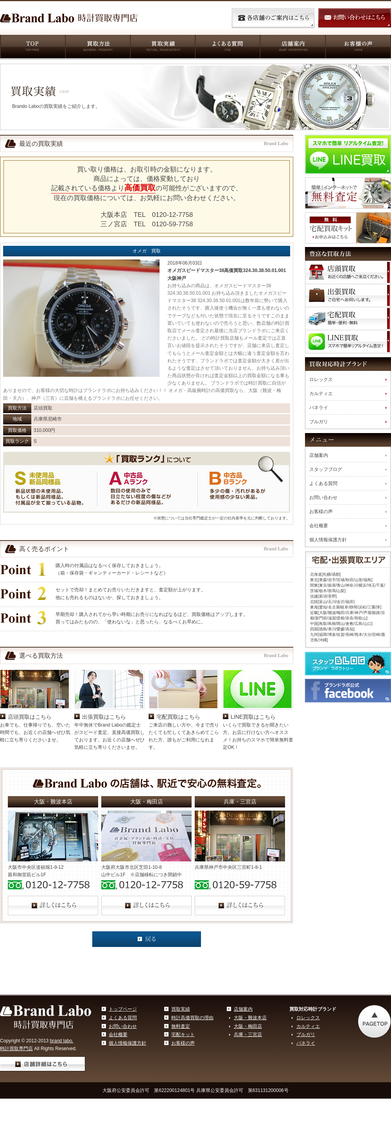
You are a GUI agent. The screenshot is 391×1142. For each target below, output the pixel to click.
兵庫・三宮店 (248, 1034)
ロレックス (321, 379)
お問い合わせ (323, 497)
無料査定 (180, 1026)
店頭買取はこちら (30, 717)
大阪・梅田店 (248, 1026)
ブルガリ (318, 421)
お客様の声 (358, 47)
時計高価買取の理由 (192, 1017)
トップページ (123, 1009)
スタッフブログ (325, 469)
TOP (32, 47)
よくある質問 (227, 47)
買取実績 (162, 47)
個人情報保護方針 (328, 539)
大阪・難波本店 (250, 1017)
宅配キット (183, 1034)
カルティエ (321, 393)
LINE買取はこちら (253, 717)
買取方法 (97, 47)
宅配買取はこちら (178, 717)
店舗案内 (292, 47)
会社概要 (318, 525)
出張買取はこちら (104, 717)
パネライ (318, 407)
